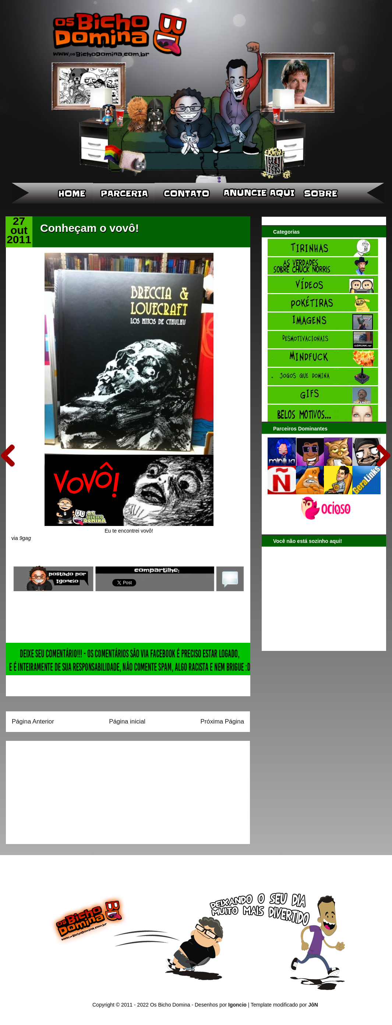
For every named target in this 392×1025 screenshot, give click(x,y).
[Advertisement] (58, 790)
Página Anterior (33, 721)
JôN (313, 1005)
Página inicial (127, 721)
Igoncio (237, 1005)
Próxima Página (222, 721)
